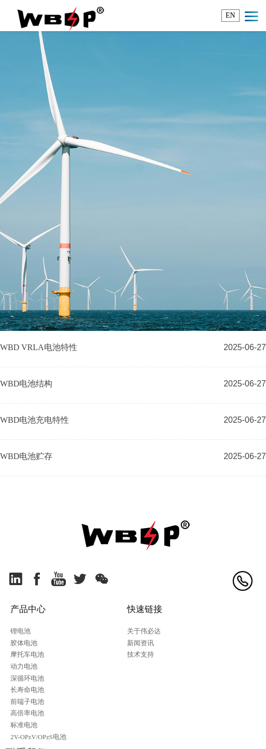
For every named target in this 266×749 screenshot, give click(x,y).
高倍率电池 (27, 713)
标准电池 (23, 725)
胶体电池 (23, 643)
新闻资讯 (140, 643)
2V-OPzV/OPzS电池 (38, 737)
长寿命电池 (27, 689)
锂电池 (20, 631)
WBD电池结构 (26, 383)
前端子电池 (27, 701)
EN (230, 15)
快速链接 (144, 609)
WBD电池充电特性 (34, 419)
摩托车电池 (27, 654)
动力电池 (23, 666)
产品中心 (28, 609)
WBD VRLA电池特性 (38, 347)
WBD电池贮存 (26, 456)
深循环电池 (27, 678)
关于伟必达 (144, 631)
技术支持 (140, 654)
